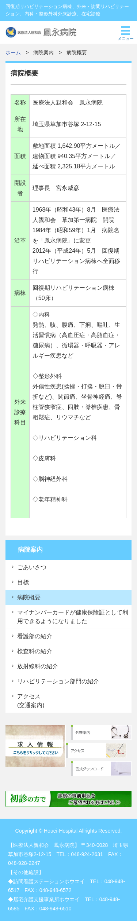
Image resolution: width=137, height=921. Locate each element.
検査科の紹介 (34, 651)
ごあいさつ (31, 567)
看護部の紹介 (34, 636)
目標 (23, 582)
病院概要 (29, 597)
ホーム (13, 52)
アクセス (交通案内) (31, 700)
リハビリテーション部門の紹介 (58, 681)
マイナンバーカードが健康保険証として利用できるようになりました (72, 616)
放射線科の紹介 (37, 666)
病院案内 (30, 549)
